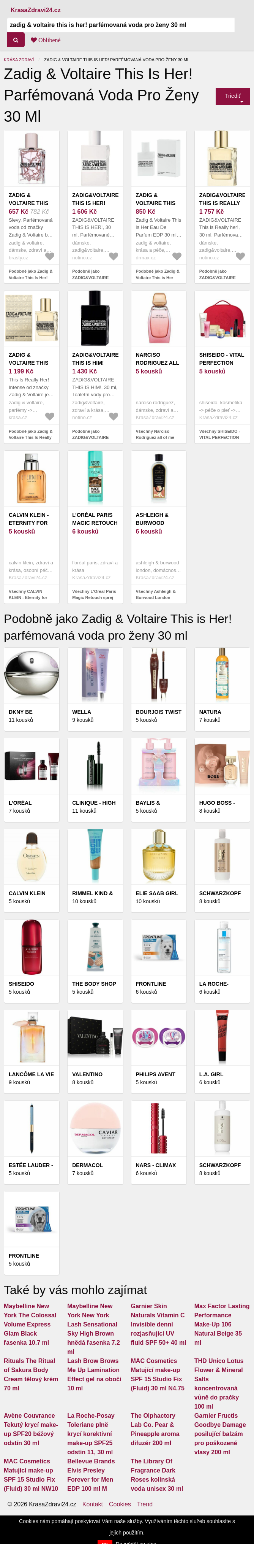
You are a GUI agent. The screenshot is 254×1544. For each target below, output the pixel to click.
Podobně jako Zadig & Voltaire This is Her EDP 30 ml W (158, 277)
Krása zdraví (19, 59)
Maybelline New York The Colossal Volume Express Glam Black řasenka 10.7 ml (30, 1324)
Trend (145, 1504)
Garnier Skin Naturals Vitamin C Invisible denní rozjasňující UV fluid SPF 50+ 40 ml (158, 1324)
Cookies (120, 1504)
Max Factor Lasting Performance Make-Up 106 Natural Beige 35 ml (222, 1324)
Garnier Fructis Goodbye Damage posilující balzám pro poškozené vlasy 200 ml (220, 1433)
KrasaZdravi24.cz (36, 10)
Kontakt (92, 1504)
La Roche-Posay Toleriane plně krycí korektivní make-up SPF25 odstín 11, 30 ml (90, 1433)
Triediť (233, 96)
